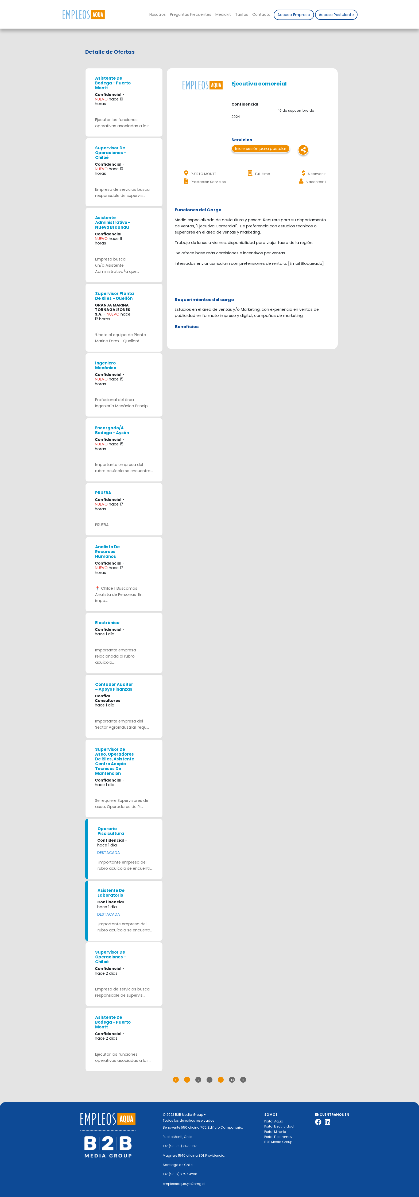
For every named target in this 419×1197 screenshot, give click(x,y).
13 (232, 1080)
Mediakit (223, 14)
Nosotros (157, 14)
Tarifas (241, 14)
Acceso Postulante (336, 14)
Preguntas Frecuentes (190, 14)
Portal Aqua (273, 1121)
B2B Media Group (278, 1142)
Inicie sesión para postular (260, 148)
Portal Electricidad (279, 1126)
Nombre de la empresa (83, 14)
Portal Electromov (278, 1136)
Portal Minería (275, 1131)
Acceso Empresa (293, 14)
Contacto (261, 14)
